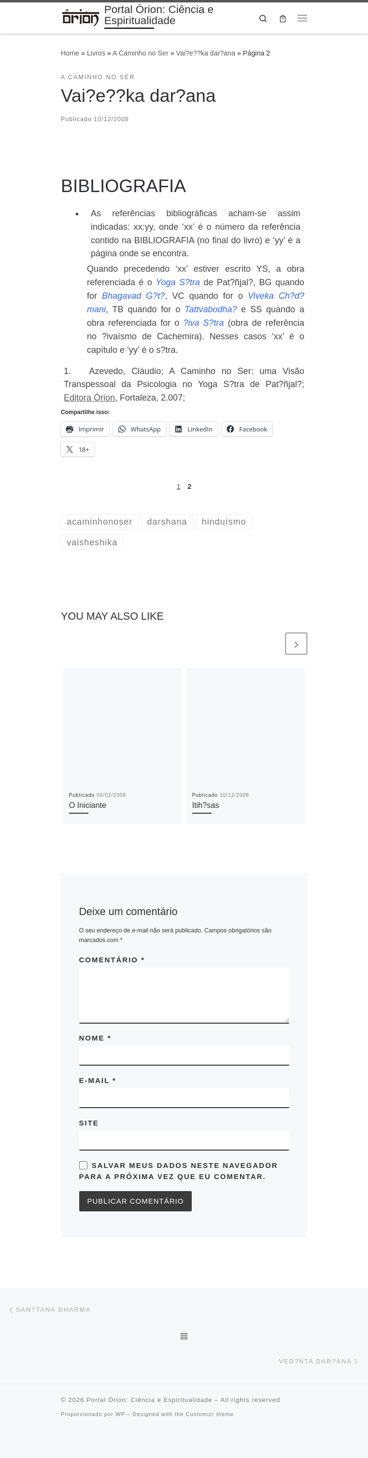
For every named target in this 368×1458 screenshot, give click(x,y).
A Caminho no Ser (141, 53)
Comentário (112, 960)
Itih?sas (205, 805)
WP (120, 1414)
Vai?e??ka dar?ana (206, 53)
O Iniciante (87, 805)
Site (89, 1123)
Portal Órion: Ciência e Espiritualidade (149, 1399)
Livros (96, 53)
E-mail (97, 1080)
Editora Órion (89, 398)
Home (70, 53)
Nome (95, 1038)
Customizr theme (209, 1414)
